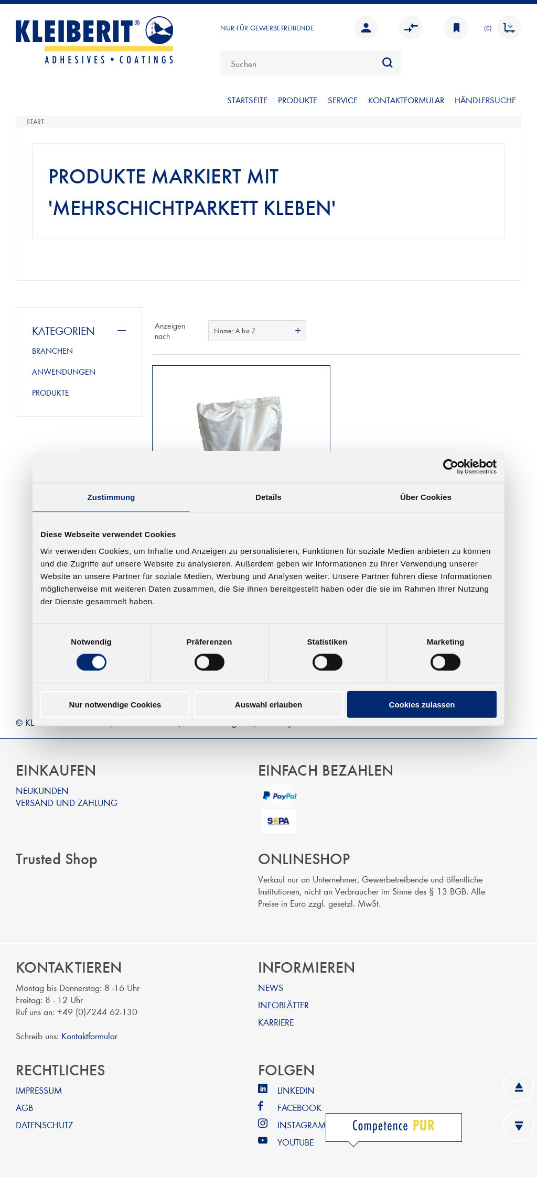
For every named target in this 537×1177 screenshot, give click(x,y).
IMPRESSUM (39, 1088)
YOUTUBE (295, 1140)
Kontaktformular (89, 1033)
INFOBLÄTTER (283, 1002)
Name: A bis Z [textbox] (234, 330)
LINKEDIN (296, 1088)
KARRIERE (276, 1019)
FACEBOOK (299, 1105)
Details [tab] (268, 497)
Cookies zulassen (422, 704)
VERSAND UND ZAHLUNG (66, 800)
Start (35, 121)
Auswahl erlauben (268, 704)
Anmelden (366, 28)
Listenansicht (512, 330)
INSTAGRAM (301, 1122)
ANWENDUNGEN (63, 371)
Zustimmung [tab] (111, 497)
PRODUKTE (297, 99)
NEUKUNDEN (42, 788)
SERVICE (343, 99)
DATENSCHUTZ (44, 1122)
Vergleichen (411, 28)
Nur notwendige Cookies (115, 704)
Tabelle (493, 330)
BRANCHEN (52, 350)
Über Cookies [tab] (426, 497)
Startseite (247, 99)
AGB (24, 1105)
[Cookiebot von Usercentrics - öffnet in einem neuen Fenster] (451, 467)
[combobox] (310, 62)
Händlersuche (485, 99)
